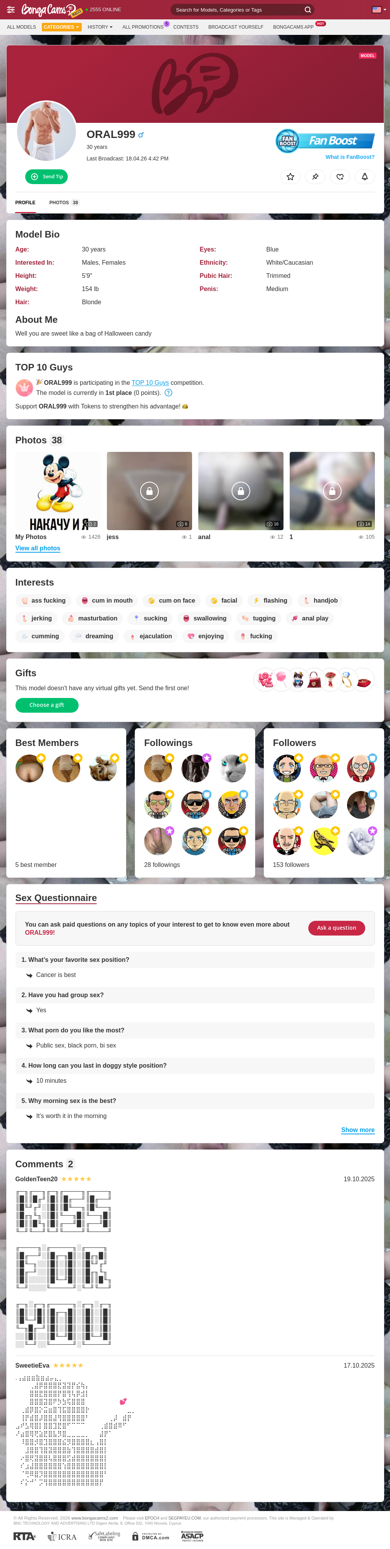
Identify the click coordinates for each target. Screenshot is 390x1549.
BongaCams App (295, 26)
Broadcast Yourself (235, 27)
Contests (186, 27)
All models (21, 27)
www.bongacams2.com (95, 1517)
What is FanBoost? (350, 157)
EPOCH (152, 1518)
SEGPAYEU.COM (184, 1518)
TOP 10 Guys (150, 382)
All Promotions (144, 26)
